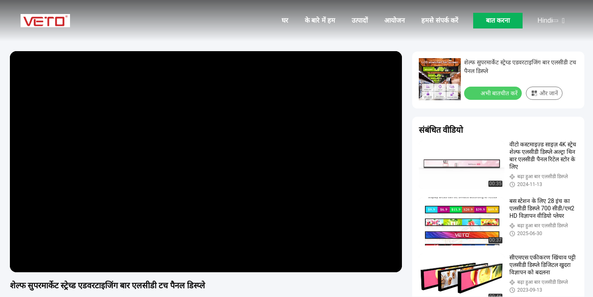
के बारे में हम (320, 20)
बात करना (498, 20)
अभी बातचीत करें (494, 93)
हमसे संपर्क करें (439, 20)
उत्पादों (360, 20)
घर (285, 20)
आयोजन (394, 20)
